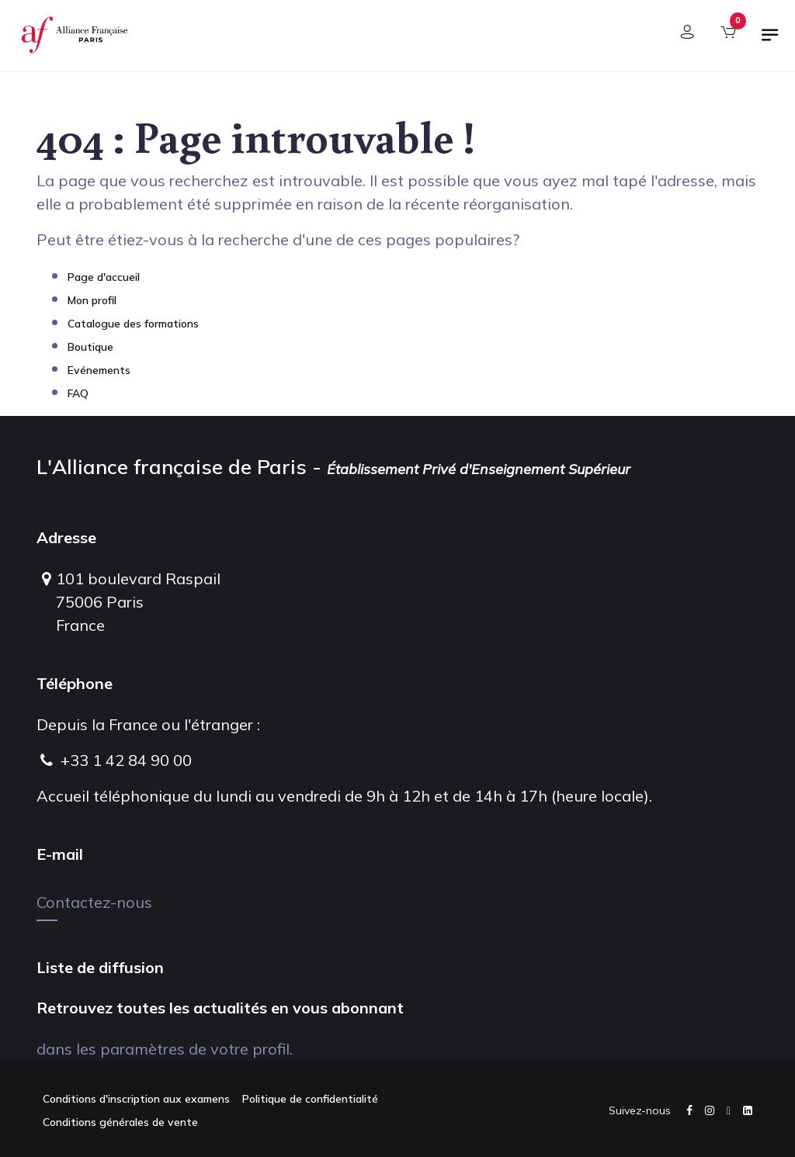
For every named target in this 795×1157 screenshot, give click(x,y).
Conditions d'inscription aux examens (136, 1099)
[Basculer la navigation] (770, 41)
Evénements (99, 370)
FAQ (78, 393)
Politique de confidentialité (310, 1099)
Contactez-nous (94, 902)
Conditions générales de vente (120, 1122)
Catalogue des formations (133, 324)
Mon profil (92, 300)
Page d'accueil (104, 277)
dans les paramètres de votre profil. (164, 1048)
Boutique (90, 347)
